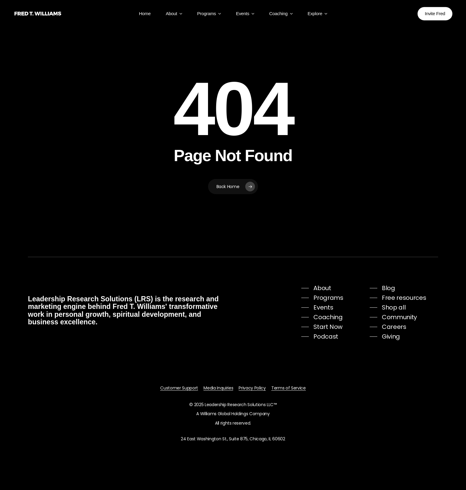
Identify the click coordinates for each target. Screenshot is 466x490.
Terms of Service (288, 388)
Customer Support (179, 388)
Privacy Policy (252, 388)
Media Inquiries (218, 388)
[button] (316, 288)
